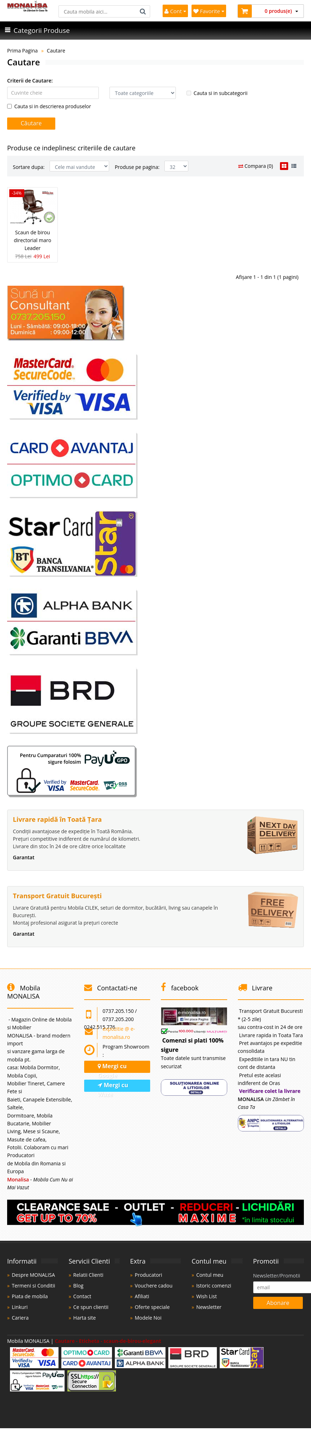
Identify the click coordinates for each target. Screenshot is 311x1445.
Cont (175, 11)
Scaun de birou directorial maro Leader (32, 240)
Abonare (278, 1303)
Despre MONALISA (33, 1274)
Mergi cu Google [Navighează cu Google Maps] (112, 1067)
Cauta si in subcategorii (217, 93)
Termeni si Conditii (33, 1285)
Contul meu (209, 1274)
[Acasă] (27, 9)
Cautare (56, 50)
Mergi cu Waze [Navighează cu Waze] (113, 1086)
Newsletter (208, 1307)
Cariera (20, 1317)
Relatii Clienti (88, 1274)
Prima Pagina (22, 50)
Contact (82, 1296)
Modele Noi (148, 1317)
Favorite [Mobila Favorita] (208, 11)
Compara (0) (255, 165)
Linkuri (20, 1307)
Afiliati (142, 1296)
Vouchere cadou (154, 1285)
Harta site (84, 1317)
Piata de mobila (30, 1296)
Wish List (206, 1296)
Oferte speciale (152, 1307)
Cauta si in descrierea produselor (49, 106)
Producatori (148, 1274)
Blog (78, 1285)
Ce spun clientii (90, 1307)
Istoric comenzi (213, 1285)
